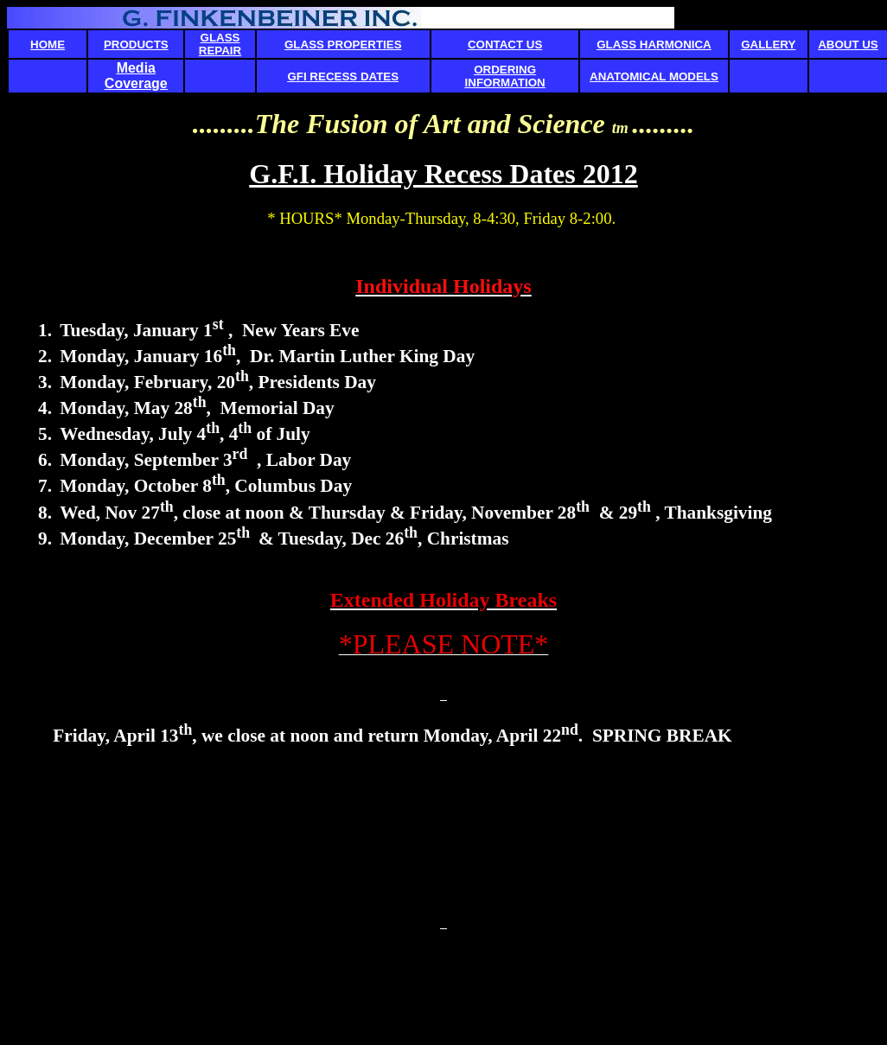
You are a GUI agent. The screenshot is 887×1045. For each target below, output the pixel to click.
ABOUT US (848, 44)
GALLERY (768, 44)
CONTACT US (505, 44)
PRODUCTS (136, 44)
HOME (47, 44)
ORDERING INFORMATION (505, 76)
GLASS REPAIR (220, 44)
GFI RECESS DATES (343, 76)
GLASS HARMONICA (654, 44)
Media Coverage (136, 76)
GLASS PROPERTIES (343, 44)
